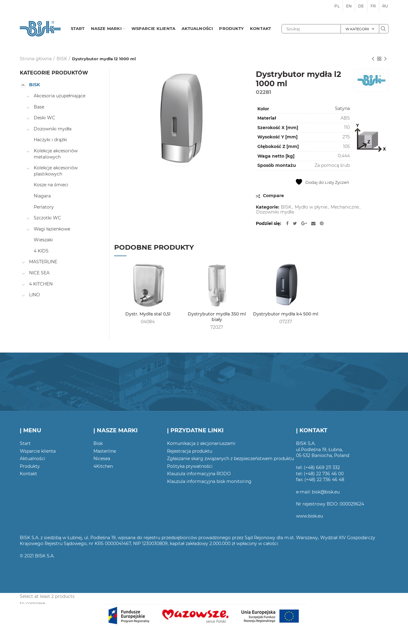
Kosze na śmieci (51, 185)
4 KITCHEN (41, 284)
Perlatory (44, 207)
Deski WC (44, 118)
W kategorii (357, 29)
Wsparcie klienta (38, 451)
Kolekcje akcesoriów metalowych (56, 154)
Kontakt (28, 473)
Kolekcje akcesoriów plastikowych (56, 171)
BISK (62, 58)
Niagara (42, 196)
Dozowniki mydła (275, 212)
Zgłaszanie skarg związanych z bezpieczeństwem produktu (230, 458)
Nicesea (101, 458)
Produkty (30, 466)
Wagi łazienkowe (52, 229)
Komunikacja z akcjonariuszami (201, 443)
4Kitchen (103, 466)
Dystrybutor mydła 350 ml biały (217, 316)
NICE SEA (39, 273)
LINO (34, 295)
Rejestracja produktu (189, 451)
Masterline (104, 451)
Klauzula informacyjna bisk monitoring (209, 481)
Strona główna (36, 58)
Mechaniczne (345, 207)
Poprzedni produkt (373, 59)
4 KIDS (41, 251)
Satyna (342, 108)
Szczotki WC (47, 218)
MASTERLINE (43, 261)
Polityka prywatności (190, 466)
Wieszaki (43, 240)
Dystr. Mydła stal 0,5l (147, 314)
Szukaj (383, 28)
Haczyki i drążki (50, 139)
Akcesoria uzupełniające (59, 96)
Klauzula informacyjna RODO (199, 473)
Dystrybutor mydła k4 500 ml (285, 314)
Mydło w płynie (311, 207)
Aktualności (32, 458)
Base (39, 107)
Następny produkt (385, 59)
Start (25, 443)
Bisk (98, 443)
